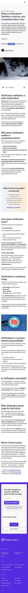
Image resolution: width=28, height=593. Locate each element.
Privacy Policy (9, 507)
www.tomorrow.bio (16, 472)
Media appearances (5, 583)
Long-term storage (5, 567)
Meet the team (4, 580)
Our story (3, 578)
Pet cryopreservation (19, 564)
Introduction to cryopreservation (5, 553)
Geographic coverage (6, 569)
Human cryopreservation (7, 564)
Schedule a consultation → (14, 207)
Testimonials (17, 580)
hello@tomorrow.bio (15, 470)
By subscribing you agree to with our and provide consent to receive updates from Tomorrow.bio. (14, 507)
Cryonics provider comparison (19, 553)
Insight (2, 556)
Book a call (18, 473)
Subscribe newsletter (12, 502)
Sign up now (14, 524)
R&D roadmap (18, 583)
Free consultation (14, 528)
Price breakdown (18, 567)
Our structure (18, 578)
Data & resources (5, 585)
